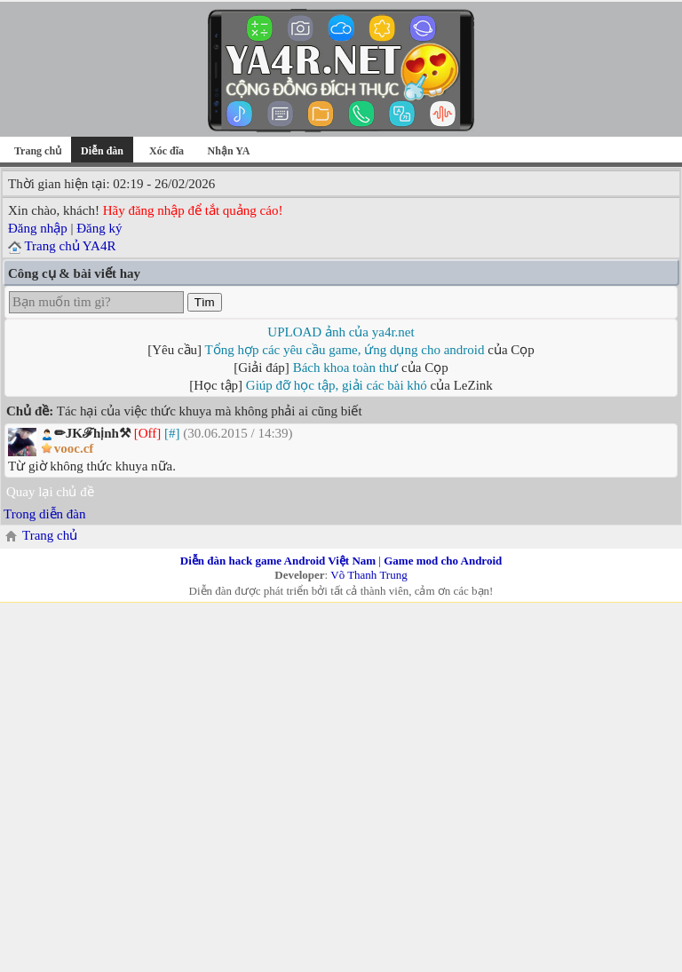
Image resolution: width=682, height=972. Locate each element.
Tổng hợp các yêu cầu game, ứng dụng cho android (345, 350)
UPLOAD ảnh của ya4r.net (340, 332)
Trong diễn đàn (44, 514)
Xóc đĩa (166, 151)
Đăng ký (99, 228)
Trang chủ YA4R (69, 246)
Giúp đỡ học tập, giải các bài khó (336, 385)
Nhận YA (229, 151)
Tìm (204, 302)
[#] (172, 433)
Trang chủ (37, 151)
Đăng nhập (37, 228)
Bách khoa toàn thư (346, 367)
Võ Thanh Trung (368, 574)
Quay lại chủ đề (50, 492)
